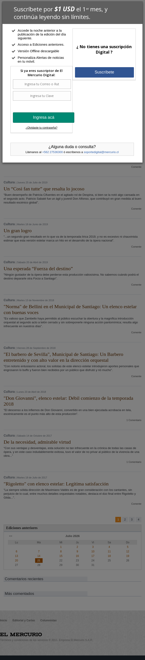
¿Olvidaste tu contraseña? (41, 127)
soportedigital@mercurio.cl (101, 152)
